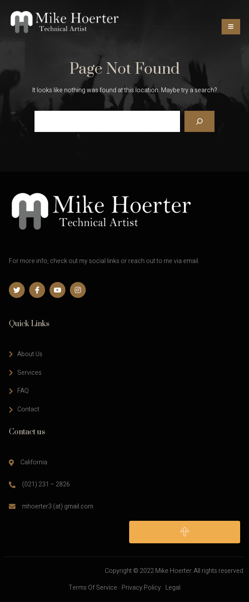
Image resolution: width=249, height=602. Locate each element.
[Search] (199, 121)
